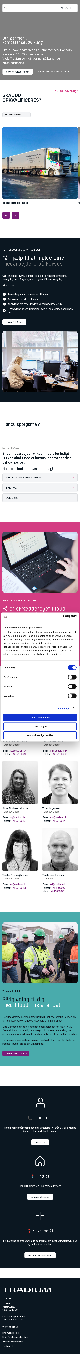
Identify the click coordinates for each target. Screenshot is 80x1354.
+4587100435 (19, 887)
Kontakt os (40, 1142)
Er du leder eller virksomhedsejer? (24, 477)
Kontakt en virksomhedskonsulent (53, 71)
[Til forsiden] (6, 8)
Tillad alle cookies (40, 717)
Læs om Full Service (14, 322)
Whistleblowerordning (12, 1341)
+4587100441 (59, 821)
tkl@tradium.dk (58, 884)
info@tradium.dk (17, 1316)
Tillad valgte (40, 726)
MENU (64, 8)
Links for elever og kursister (15, 1337)
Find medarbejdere (11, 1333)
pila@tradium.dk (58, 750)
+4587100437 (19, 821)
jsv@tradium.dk (18, 750)
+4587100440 (19, 754)
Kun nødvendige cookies (40, 735)
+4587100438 (59, 754)
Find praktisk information (40, 1255)
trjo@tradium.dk (58, 817)
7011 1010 (20, 1319)
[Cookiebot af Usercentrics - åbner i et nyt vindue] (63, 617)
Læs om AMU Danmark (16, 1053)
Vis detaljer (64, 708)
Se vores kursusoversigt (17, 72)
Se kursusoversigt (65, 91)
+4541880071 (59, 887)
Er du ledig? (12, 497)
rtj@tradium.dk (17, 817)
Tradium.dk (7, 1346)
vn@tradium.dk (18, 884)
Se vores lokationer (40, 1197)
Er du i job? (11, 487)
